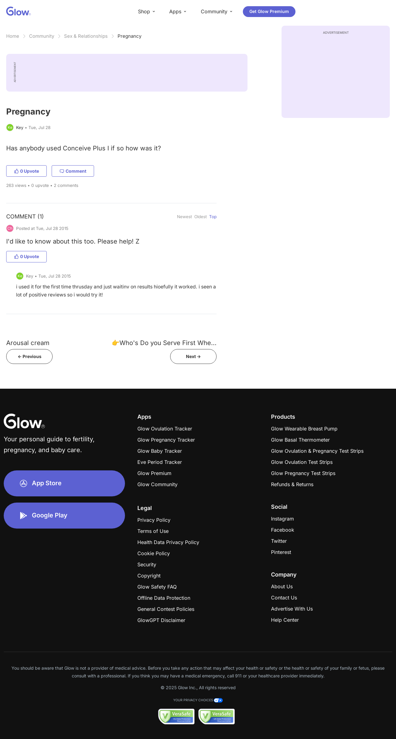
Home (12, 36)
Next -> (193, 356)
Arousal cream (28, 343)
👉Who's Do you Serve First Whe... (164, 343)
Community (41, 36)
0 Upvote (26, 171)
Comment (72, 171)
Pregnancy (129, 36)
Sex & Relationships (86, 36)
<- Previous (29, 356)
